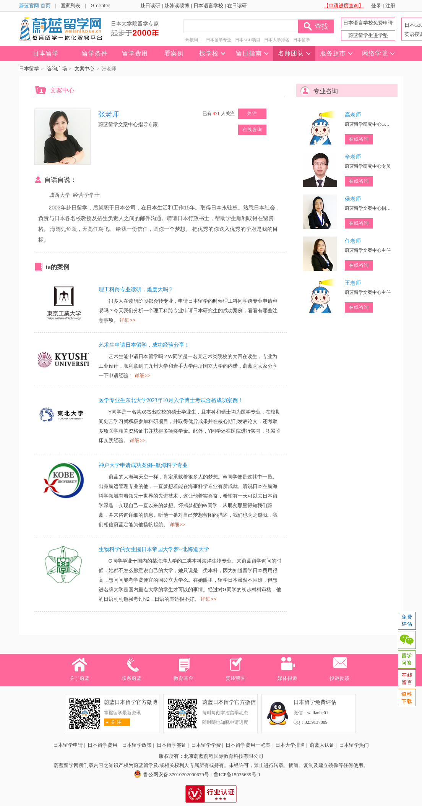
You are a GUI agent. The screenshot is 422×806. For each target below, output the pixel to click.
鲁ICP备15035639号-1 (237, 774)
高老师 (353, 115)
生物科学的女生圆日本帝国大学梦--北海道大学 (154, 549)
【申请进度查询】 (344, 5)
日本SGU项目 (247, 39)
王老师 (353, 283)
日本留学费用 (102, 745)
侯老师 (353, 199)
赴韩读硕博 (176, 5)
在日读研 (237, 5)
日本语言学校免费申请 (368, 23)
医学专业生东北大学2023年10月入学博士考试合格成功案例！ (171, 400)
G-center (100, 5)
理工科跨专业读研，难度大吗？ (136, 289)
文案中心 (84, 68)
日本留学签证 (172, 745)
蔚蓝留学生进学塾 (368, 35)
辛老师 (353, 157)
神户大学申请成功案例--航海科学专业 (143, 465)
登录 (376, 5)
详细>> (127, 320)
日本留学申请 (68, 745)
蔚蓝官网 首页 (34, 5)
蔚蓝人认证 (322, 745)
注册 (390, 5)
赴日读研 (150, 5)
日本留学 (301, 39)
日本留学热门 (354, 745)
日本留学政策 (137, 745)
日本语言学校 (208, 5)
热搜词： (193, 39)
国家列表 (70, 5)
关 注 (113, 722)
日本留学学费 (206, 745)
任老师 (353, 241)
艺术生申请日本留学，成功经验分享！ (144, 345)
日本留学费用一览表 (248, 745)
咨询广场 (57, 68)
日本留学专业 (218, 39)
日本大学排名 (276, 39)
